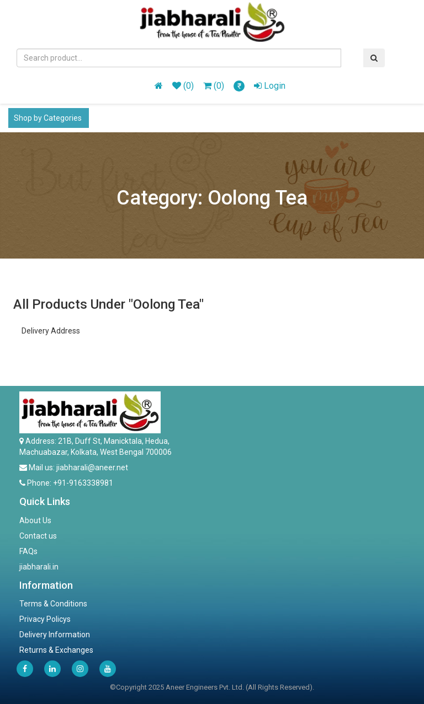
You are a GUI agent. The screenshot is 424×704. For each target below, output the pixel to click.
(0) (213, 85)
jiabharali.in (39, 566)
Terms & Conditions (53, 603)
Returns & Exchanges (56, 650)
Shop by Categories (48, 118)
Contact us (38, 535)
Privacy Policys (45, 619)
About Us (35, 520)
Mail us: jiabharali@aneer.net (77, 467)
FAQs (28, 551)
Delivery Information (54, 634)
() (183, 85)
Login (269, 85)
